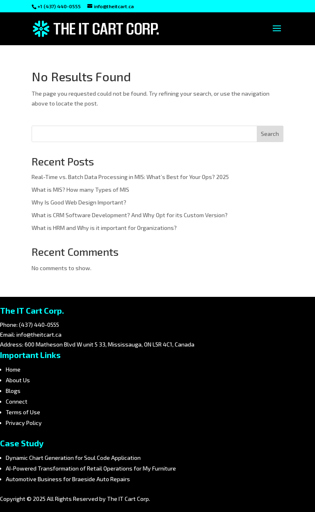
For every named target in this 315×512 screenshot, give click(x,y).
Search (270, 133)
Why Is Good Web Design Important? (79, 202)
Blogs (13, 390)
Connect (16, 401)
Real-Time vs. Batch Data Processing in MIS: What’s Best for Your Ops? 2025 (130, 176)
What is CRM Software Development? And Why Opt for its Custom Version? (130, 214)
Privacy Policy (24, 422)
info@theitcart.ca (39, 334)
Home (13, 369)
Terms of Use (23, 412)
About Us (18, 380)
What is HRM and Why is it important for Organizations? (104, 227)
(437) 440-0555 (39, 324)
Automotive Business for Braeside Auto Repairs (68, 478)
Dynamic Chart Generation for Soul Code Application (73, 457)
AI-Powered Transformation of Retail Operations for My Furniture (91, 468)
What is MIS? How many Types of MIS (80, 189)
